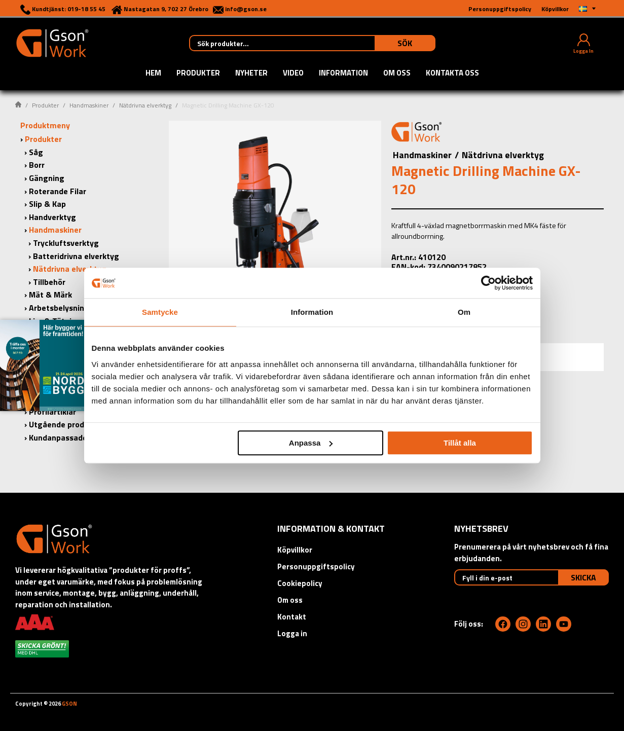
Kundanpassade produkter (77, 437)
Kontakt (291, 617)
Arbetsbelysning (59, 308)
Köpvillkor (294, 550)
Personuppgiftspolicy (316, 566)
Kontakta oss (452, 73)
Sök (404, 43)
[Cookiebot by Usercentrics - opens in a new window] (488, 282)
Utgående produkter (66, 424)
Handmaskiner (88, 105)
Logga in (292, 633)
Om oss (397, 73)
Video (293, 73)
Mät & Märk (50, 294)
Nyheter (251, 73)
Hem (153, 73)
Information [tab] (312, 312)
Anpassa (311, 442)
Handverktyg (52, 217)
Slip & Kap (47, 204)
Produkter (198, 73)
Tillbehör (49, 282)
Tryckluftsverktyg (66, 243)
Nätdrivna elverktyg (145, 105)
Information (343, 73)
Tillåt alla (460, 442)
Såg (36, 152)
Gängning (46, 178)
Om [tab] (464, 312)
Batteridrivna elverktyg (76, 256)
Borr (37, 165)
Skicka (583, 577)
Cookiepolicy (299, 583)
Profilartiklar (52, 412)
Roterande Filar (57, 191)
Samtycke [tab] (160, 312)
